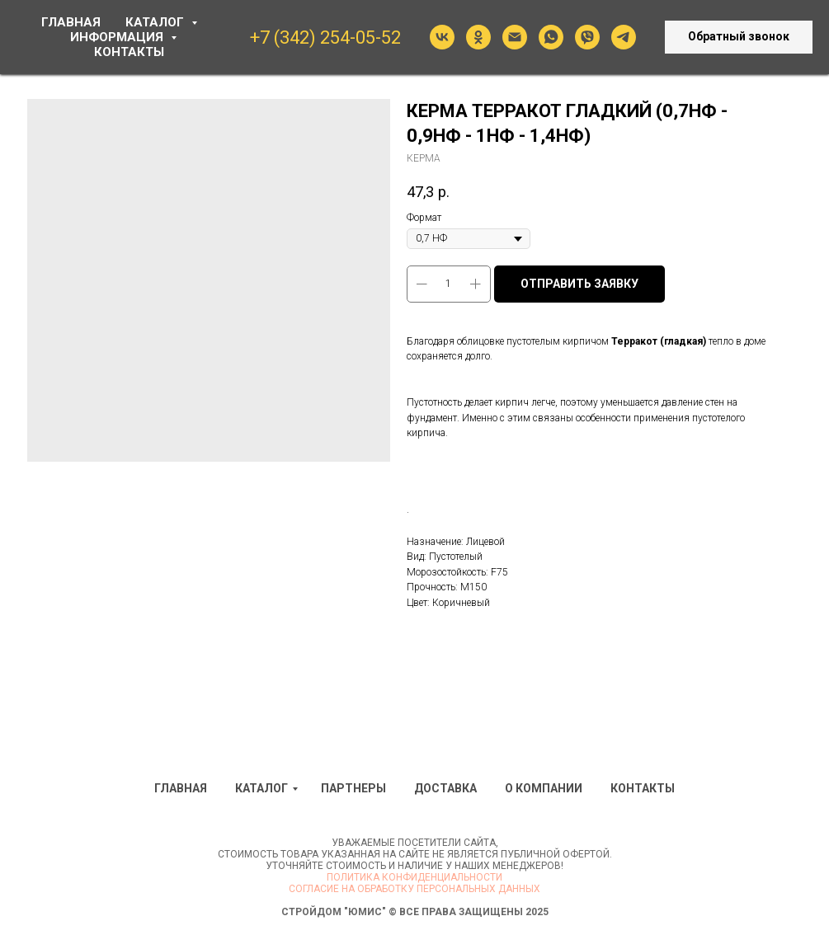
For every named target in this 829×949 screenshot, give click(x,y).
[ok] (478, 37)
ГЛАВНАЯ (71, 22)
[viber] (587, 37)
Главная (180, 788)
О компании (543, 788)
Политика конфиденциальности (414, 877)
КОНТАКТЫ (129, 52)
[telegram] (623, 37)
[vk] (442, 37)
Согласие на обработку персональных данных (414, 889)
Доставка (445, 788)
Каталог (261, 788)
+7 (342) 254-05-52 (325, 37)
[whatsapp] (551, 37)
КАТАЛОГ (156, 22)
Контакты (642, 788)
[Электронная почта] (514, 37)
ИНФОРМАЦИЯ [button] (118, 37)
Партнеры (353, 788)
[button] (739, 37)
